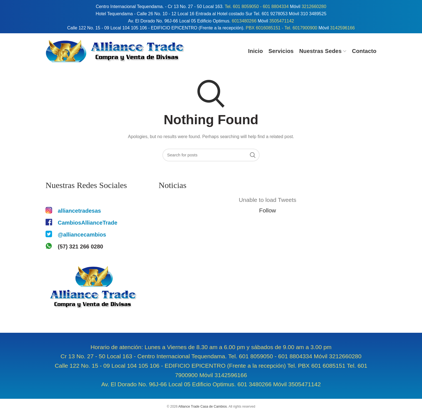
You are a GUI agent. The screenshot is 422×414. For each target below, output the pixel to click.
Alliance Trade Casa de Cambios (202, 406)
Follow (267, 210)
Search (253, 155)
